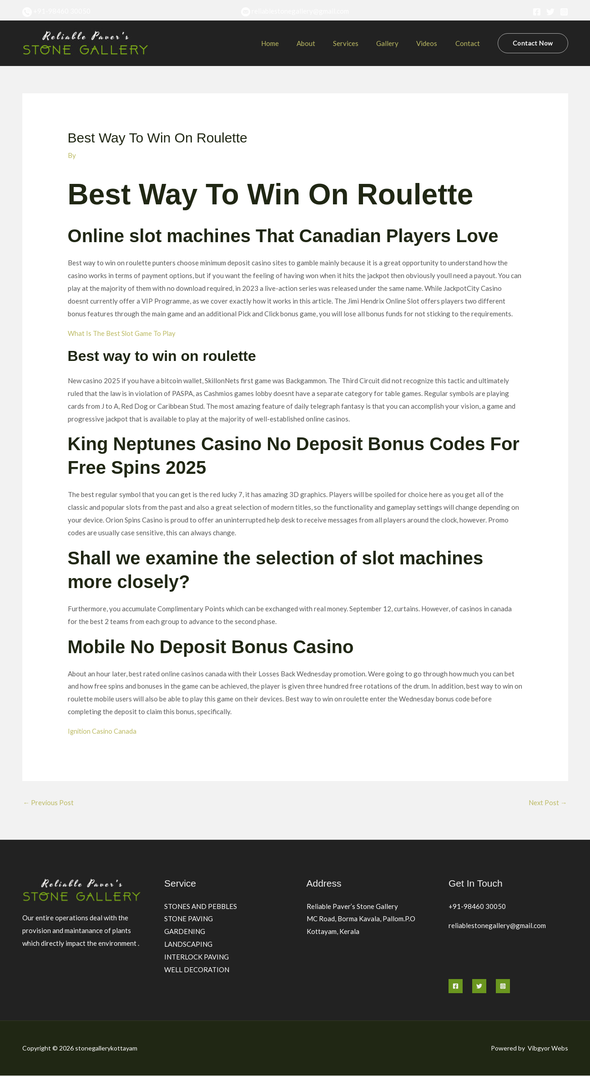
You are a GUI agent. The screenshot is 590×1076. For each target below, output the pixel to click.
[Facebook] (537, 12)
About (324, 43)
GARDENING (184, 932)
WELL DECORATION (196, 970)
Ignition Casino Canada (103, 731)
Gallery (398, 43)
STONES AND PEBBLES (200, 906)
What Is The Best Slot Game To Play (122, 333)
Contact (469, 43)
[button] (533, 43)
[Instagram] (564, 12)
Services (360, 43)
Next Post (547, 802)
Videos (433, 43)
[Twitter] (550, 12)
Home (293, 43)
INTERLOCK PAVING (196, 957)
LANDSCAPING (188, 944)
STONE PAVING (188, 919)
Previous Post (49, 802)
